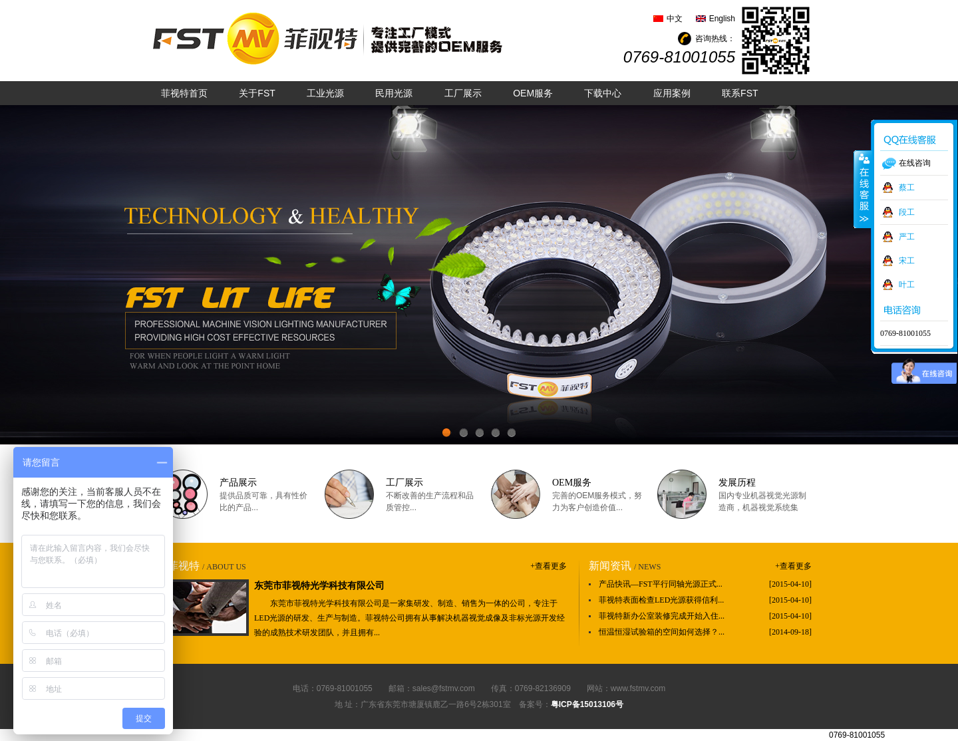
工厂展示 (463, 93)
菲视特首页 (184, 93)
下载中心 (602, 93)
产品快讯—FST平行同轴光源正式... (660, 584)
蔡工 (907, 187)
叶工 (907, 284)
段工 (907, 212)
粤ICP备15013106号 (587, 704)
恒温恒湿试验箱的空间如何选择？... (661, 632)
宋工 (907, 260)
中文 (675, 18)
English (722, 18)
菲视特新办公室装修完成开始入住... (661, 616)
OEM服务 (533, 93)
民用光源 (393, 93)
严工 (907, 236)
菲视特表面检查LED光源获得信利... (661, 600)
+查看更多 (548, 566)
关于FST (257, 93)
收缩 (863, 189)
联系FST (740, 93)
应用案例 (672, 93)
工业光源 (325, 93)
